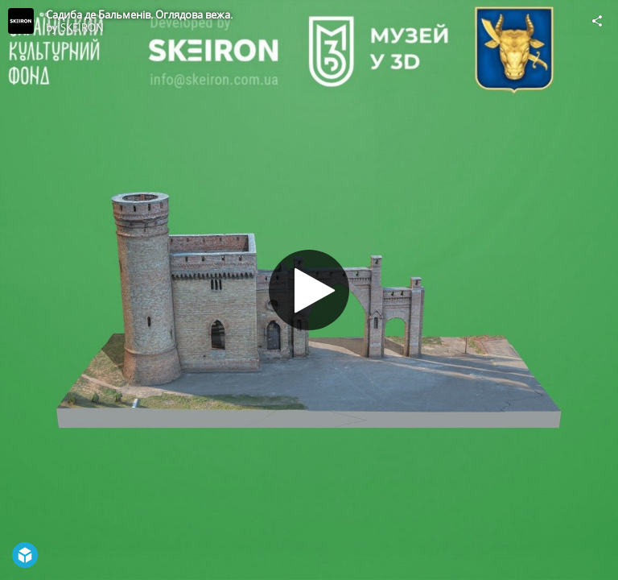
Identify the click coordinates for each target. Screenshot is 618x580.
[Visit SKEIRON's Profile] (21, 21)
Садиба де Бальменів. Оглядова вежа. (139, 14)
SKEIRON (82, 27)
